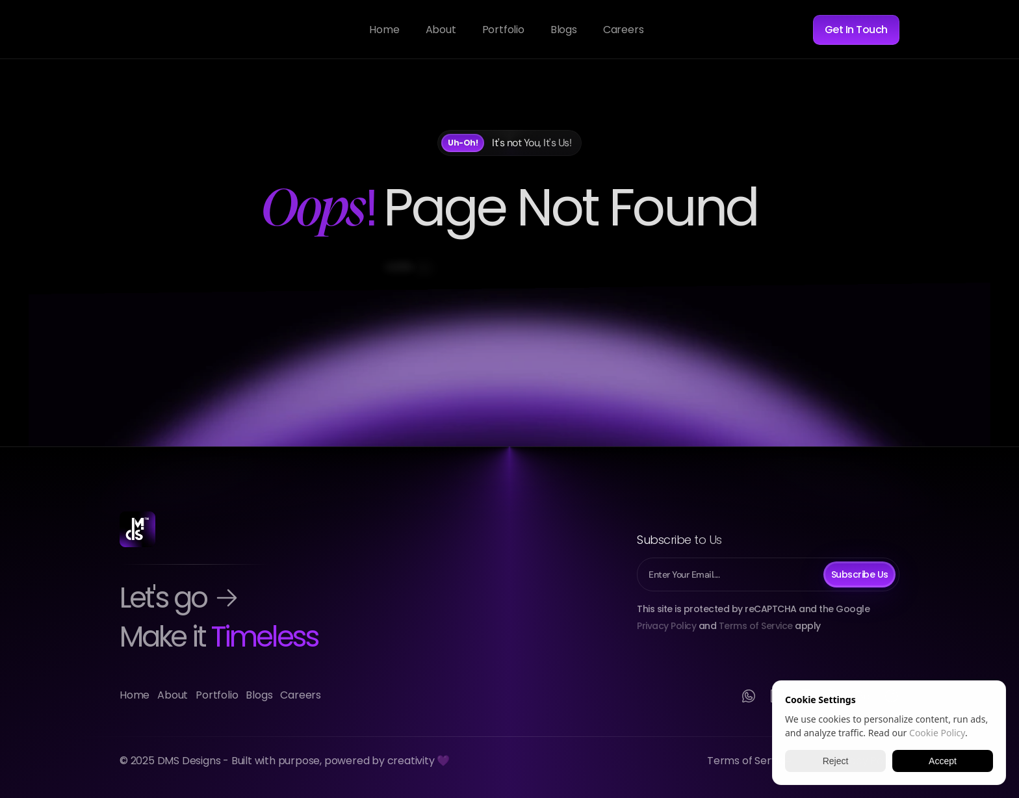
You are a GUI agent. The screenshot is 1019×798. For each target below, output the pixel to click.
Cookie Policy (937, 733)
